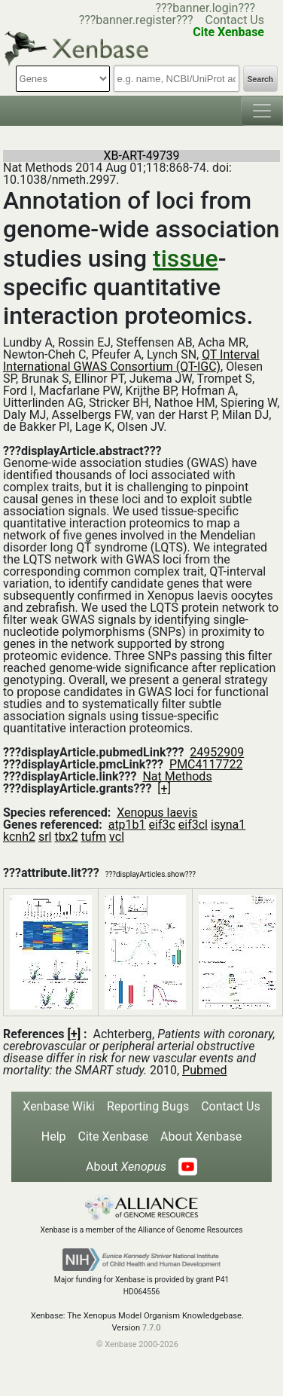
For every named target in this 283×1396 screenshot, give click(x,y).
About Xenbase (201, 1136)
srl (45, 836)
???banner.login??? (205, 8)
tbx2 (66, 836)
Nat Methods (176, 776)
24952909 (217, 752)
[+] (164, 788)
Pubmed (204, 1070)
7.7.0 (151, 1328)
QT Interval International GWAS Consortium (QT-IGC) (131, 360)
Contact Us (234, 20)
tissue (185, 258)
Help (53, 1136)
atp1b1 (127, 824)
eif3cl (193, 824)
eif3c (162, 824)
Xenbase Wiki (59, 1106)
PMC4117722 (205, 764)
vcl (116, 836)
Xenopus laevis (157, 812)
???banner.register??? (136, 20)
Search (260, 79)
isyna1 (228, 824)
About (126, 1166)
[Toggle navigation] (262, 111)
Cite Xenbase (113, 1136)
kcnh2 (19, 836)
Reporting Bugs (148, 1106)
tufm (93, 836)
